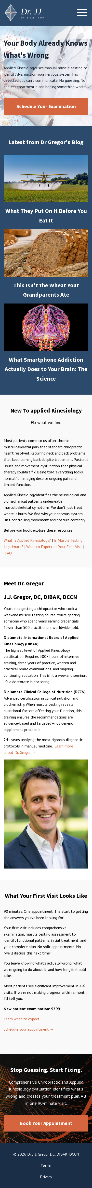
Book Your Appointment (46, 1123)
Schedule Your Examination (46, 106)
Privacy (46, 1176)
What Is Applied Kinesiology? (27, 540)
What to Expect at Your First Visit (54, 546)
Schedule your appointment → (29, 1029)
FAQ (8, 553)
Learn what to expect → (24, 1018)
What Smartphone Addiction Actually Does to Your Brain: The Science (46, 369)
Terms (46, 1165)
